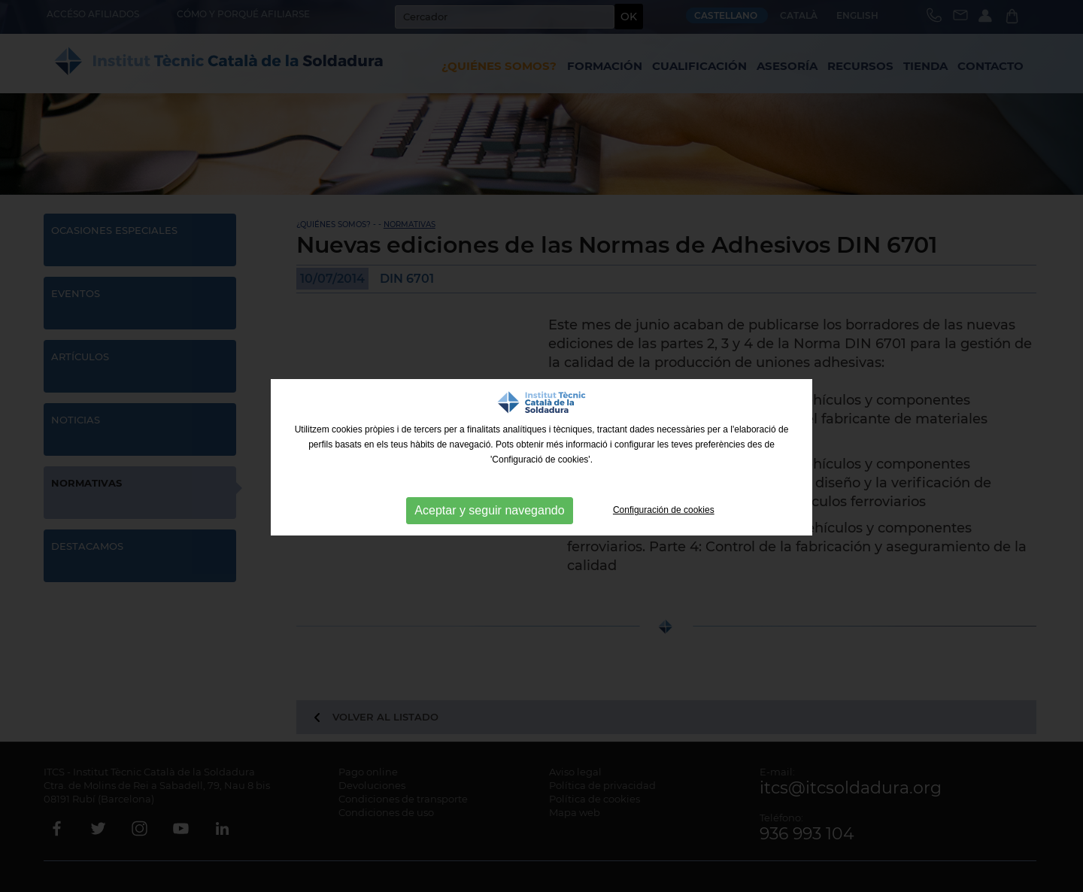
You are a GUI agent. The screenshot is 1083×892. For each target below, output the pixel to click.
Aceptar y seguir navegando (489, 510)
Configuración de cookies (663, 510)
